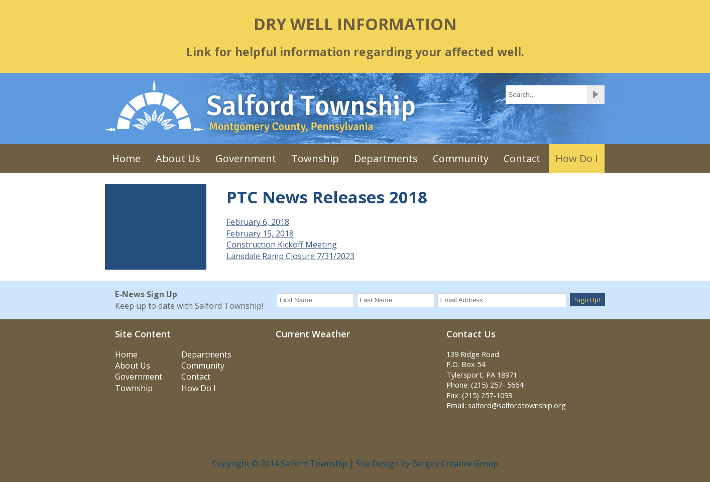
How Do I (576, 158)
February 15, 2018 (260, 233)
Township (315, 158)
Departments (386, 158)
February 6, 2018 (257, 221)
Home (126, 158)
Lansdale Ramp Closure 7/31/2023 (290, 256)
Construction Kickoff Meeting (281, 244)
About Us (178, 158)
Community (461, 158)
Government (245, 158)
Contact (522, 158)
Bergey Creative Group (455, 463)
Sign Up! (587, 299)
